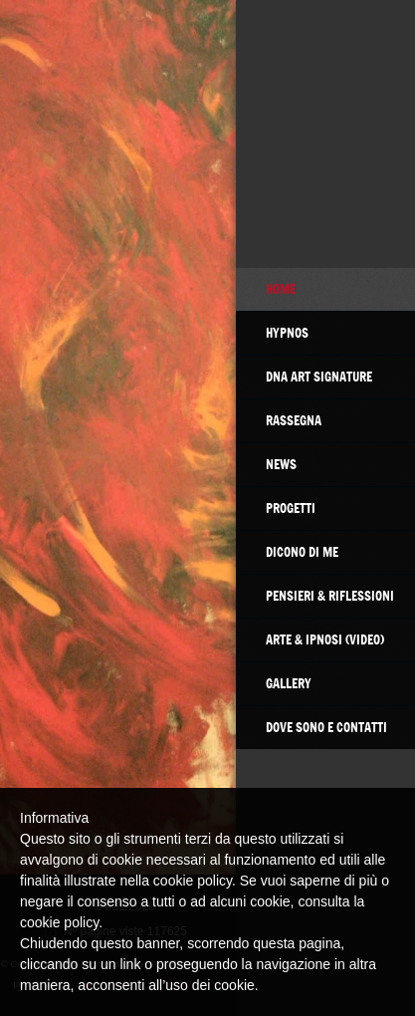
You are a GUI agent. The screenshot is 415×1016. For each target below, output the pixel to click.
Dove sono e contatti (326, 727)
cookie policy (59, 922)
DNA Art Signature (319, 376)
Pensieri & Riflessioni (330, 596)
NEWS (281, 464)
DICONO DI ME (302, 552)
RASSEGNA (293, 420)
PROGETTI (290, 508)
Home (281, 289)
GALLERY (288, 683)
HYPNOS (287, 333)
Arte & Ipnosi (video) (325, 639)
